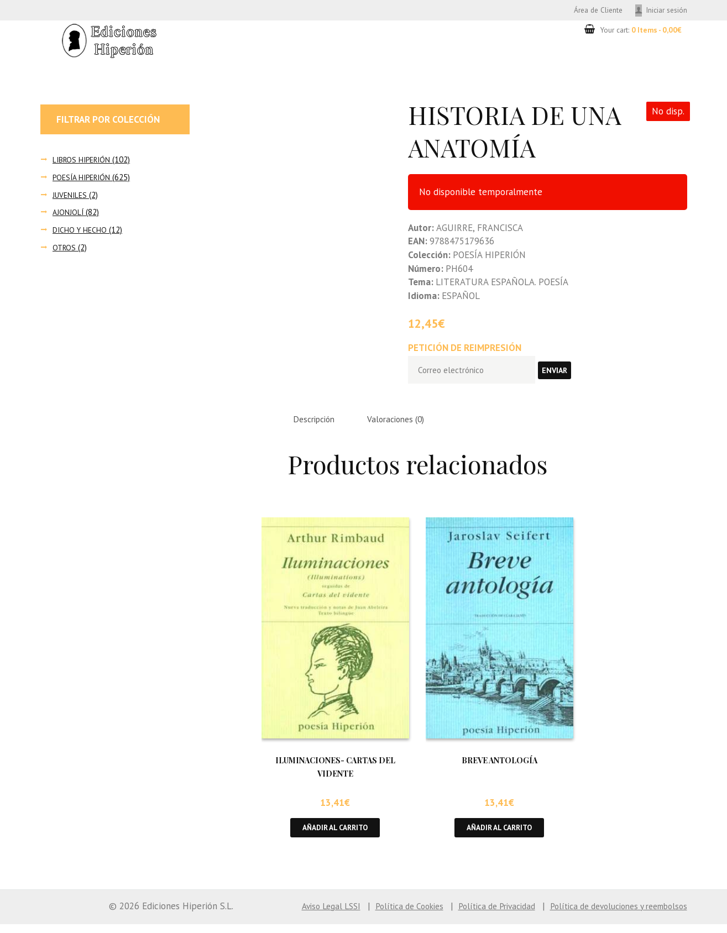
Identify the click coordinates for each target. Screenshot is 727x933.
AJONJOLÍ (69, 214)
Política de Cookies (379, 914)
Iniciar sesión (664, 10)
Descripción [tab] (317, 425)
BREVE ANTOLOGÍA (499, 767)
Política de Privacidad (475, 914)
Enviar (566, 374)
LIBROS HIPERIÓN (84, 161)
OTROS (65, 249)
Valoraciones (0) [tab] (408, 425)
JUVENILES (71, 196)
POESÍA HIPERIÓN (84, 179)
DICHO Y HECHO (81, 231)
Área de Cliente (586, 10)
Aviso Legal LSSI (293, 914)
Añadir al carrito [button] (335, 835)
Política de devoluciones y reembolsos (610, 914)
